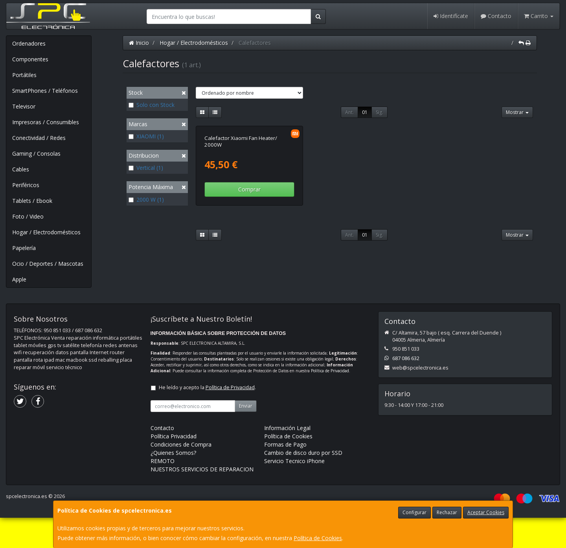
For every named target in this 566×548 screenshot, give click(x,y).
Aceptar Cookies (485, 512)
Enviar (245, 436)
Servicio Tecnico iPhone (294, 491)
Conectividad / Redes (39, 138)
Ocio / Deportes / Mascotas (47, 263)
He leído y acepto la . (207, 417)
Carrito (538, 16)
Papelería (24, 248)
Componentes (30, 59)
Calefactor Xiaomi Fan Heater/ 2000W (240, 224)
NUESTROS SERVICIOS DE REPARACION (202, 499)
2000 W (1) (146, 199)
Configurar (414, 512)
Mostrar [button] (517, 112)
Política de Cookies (318, 538)
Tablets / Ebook (32, 200)
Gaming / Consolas (36, 153)
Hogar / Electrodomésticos (46, 232)
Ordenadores (29, 43)
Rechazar (447, 512)
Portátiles (24, 75)
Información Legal (287, 458)
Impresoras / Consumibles (45, 122)
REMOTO (163, 491)
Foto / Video (28, 216)
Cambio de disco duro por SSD (303, 483)
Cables (20, 169)
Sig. (379, 112)
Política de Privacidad (330, 401)
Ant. (349, 112)
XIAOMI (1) (146, 136)
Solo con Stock (152, 104)
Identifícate (451, 16)
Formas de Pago (285, 474)
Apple (19, 279)
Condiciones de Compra (181, 474)
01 (365, 112)
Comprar (249, 272)
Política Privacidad (174, 466)
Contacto (496, 16)
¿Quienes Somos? (173, 483)
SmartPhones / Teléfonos (45, 90)
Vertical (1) (146, 167)
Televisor (23, 106)
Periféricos (25, 185)
